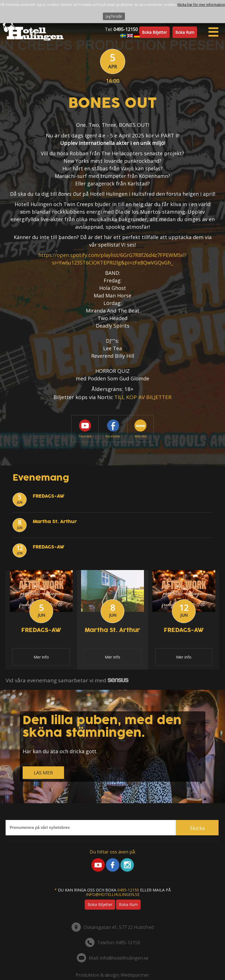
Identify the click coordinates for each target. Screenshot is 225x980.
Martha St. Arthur (55, 521)
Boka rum (184, 32)
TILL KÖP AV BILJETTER (143, 397)
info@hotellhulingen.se (112, 894)
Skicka (197, 828)
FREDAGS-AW (48, 496)
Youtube (85, 428)
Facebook (113, 428)
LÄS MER (43, 772)
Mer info (41, 657)
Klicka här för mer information (201, 4)
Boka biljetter (154, 32)
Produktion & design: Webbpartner (112, 975)
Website (140, 428)
